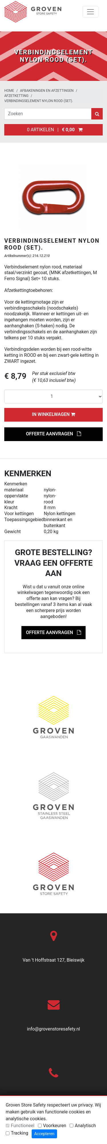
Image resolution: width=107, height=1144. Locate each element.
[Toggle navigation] (90, 11)
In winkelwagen (53, 414)
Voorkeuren (54, 1125)
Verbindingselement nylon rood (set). (38, 101)
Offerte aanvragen (53, 434)
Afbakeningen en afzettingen (47, 91)
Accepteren (44, 1133)
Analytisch (85, 1125)
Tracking (19, 1133)
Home (9, 91)
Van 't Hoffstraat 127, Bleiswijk (53, 960)
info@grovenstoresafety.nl (53, 1029)
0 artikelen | (53, 129)
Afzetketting (16, 96)
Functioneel (23, 1125)
